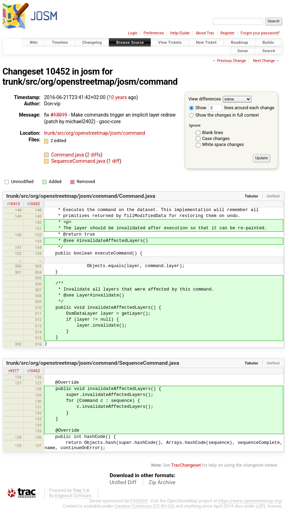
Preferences (153, 33)
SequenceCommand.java (79, 161)
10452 (57, 72)
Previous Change (231, 60)
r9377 (13, 370)
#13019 (58, 115)
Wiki (34, 42)
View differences (204, 99)
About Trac (205, 33)
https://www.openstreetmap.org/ (250, 500)
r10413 (13, 203)
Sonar (242, 50)
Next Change (264, 60)
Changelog (92, 42)
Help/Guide (180, 33)
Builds (268, 42)
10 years (117, 97)
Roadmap (239, 42)
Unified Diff (123, 482)
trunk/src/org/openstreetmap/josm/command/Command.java (80, 196)
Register (227, 33)
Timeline (60, 42)
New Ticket (206, 42)
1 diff (114, 161)
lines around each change (241, 107)
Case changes (216, 138)
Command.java (68, 155)
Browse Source (130, 42)
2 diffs (94, 155)
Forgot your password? (260, 33)
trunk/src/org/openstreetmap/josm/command (90, 82)
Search (268, 50)
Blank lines (212, 132)
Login (132, 33)
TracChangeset (186, 465)
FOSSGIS (139, 500)
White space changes (223, 144)
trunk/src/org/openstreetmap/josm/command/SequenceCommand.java (92, 363)
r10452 (34, 203)
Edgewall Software (73, 495)
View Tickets (169, 42)
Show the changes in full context (224, 115)
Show (197, 107)
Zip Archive (162, 482)
